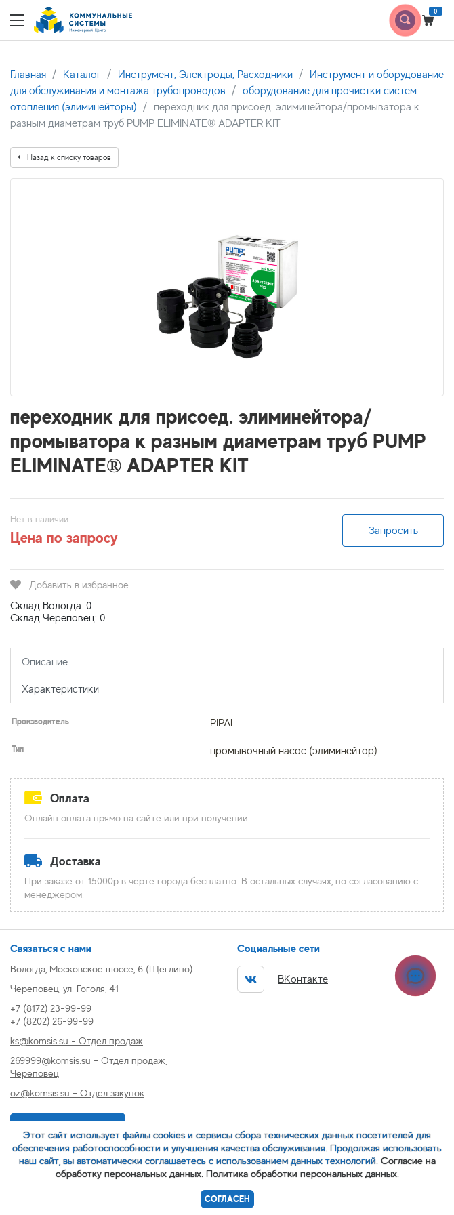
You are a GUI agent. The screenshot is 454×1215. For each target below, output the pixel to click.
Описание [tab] (45, 662)
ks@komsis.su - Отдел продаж (76, 1040)
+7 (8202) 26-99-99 (52, 1021)
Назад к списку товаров (64, 157)
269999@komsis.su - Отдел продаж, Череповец (88, 1066)
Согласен (227, 1199)
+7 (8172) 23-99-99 (50, 1008)
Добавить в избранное (69, 584)
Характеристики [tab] (60, 689)
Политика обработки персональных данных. (302, 1173)
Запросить (393, 530)
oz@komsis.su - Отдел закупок (77, 1092)
